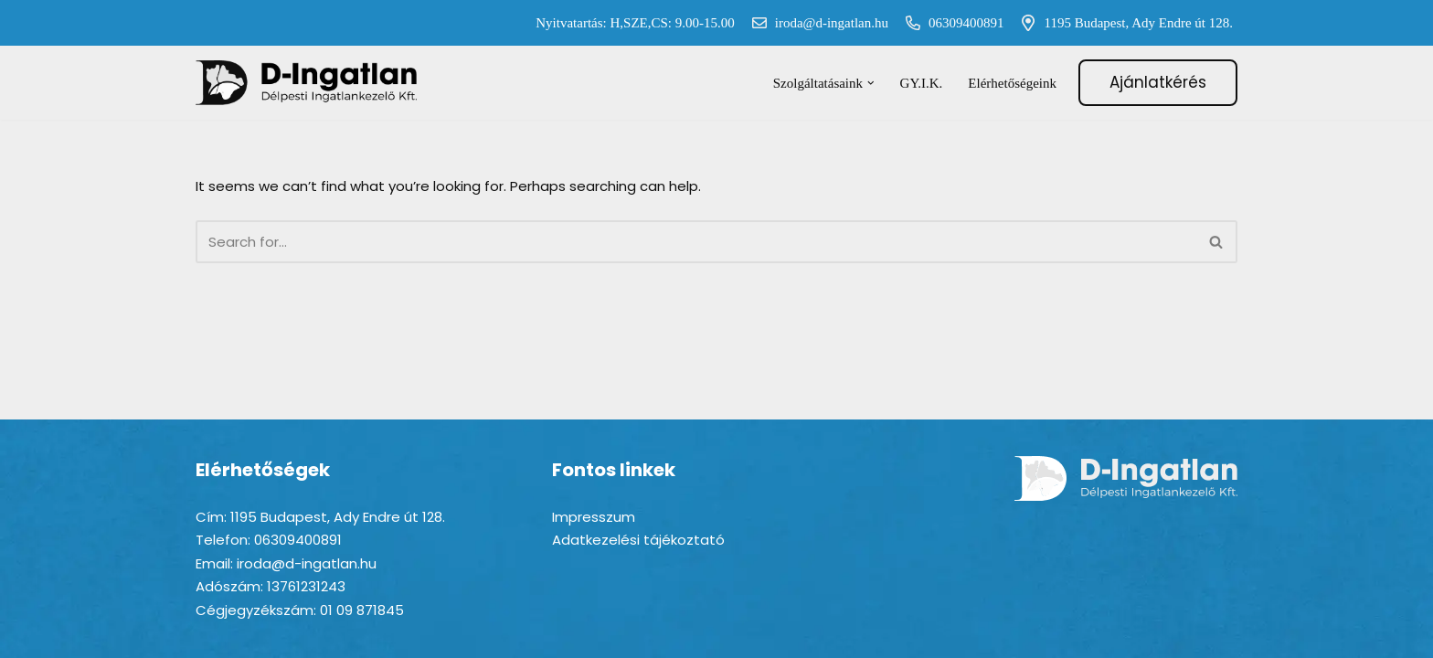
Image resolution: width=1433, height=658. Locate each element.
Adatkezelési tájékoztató (638, 539)
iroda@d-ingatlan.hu (816, 22)
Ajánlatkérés (1157, 82)
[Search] (696, 241)
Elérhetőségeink (1012, 83)
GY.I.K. (921, 83)
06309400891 (950, 22)
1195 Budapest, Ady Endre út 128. (1123, 22)
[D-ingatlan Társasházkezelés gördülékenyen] (307, 82)
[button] (871, 83)
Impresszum (593, 516)
